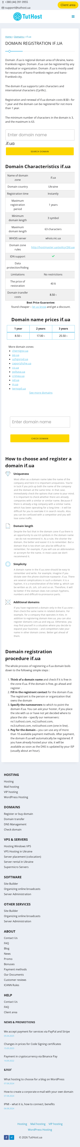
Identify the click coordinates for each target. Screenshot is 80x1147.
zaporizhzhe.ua (21, 363)
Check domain (39, 438)
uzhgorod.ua (20, 359)
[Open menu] (73, 16)
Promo (8, 959)
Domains (19, 36)
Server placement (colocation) (22, 856)
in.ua (15, 384)
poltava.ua (18, 372)
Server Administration (17, 894)
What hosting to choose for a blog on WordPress (34, 1079)
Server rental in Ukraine (18, 862)
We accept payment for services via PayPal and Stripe (37, 1031)
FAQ (6, 943)
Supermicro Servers (16, 867)
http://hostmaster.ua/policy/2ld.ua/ (53, 247)
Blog (6, 948)
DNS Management (15, 824)
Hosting (9, 781)
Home (8, 36)
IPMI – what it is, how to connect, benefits (29, 1104)
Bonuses (9, 964)
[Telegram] (11, 1137)
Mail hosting (11, 786)
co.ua (15, 367)
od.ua (15, 380)
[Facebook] (6, 1137)
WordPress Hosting (16, 797)
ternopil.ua (19, 388)
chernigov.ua (20, 351)
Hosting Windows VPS (17, 846)
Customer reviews (15, 980)
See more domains (41, 392)
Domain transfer (14, 819)
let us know (39, 307)
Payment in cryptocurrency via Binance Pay (30, 1056)
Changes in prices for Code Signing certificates (32, 1044)
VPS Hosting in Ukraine (18, 851)
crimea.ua (18, 376)
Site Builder (11, 883)
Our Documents (14, 974)
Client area (68, 5)
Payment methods (15, 969)
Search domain (40, 151)
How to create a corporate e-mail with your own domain (38, 1092)
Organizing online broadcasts (22, 889)
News (7, 953)
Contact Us (11, 938)
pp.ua (15, 355)
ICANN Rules (11, 985)
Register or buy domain (18, 814)
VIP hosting (11, 792)
